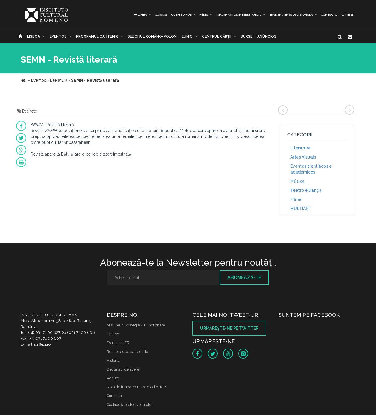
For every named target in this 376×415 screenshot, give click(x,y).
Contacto (329, 14)
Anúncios (266, 36)
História (113, 360)
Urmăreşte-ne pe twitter (229, 328)
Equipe (113, 334)
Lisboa (33, 36)
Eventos (58, 36)
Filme (295, 199)
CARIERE (347, 14)
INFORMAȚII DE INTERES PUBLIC (238, 14)
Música (297, 181)
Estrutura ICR (118, 343)
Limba (140, 14)
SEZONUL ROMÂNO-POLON (152, 36)
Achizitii (113, 378)
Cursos (161, 14)
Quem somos (181, 14)
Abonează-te (244, 277)
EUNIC (187, 36)
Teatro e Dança (306, 190)
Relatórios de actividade (127, 351)
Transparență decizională (291, 14)
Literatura (300, 148)
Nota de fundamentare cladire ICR (136, 387)
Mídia (203, 14)
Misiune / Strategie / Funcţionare (136, 325)
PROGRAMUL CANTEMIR (97, 36)
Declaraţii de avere (123, 369)
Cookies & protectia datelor (130, 404)
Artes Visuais (303, 157)
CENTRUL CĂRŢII (216, 36)
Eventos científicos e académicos (311, 169)
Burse (246, 36)
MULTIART (300, 208)
